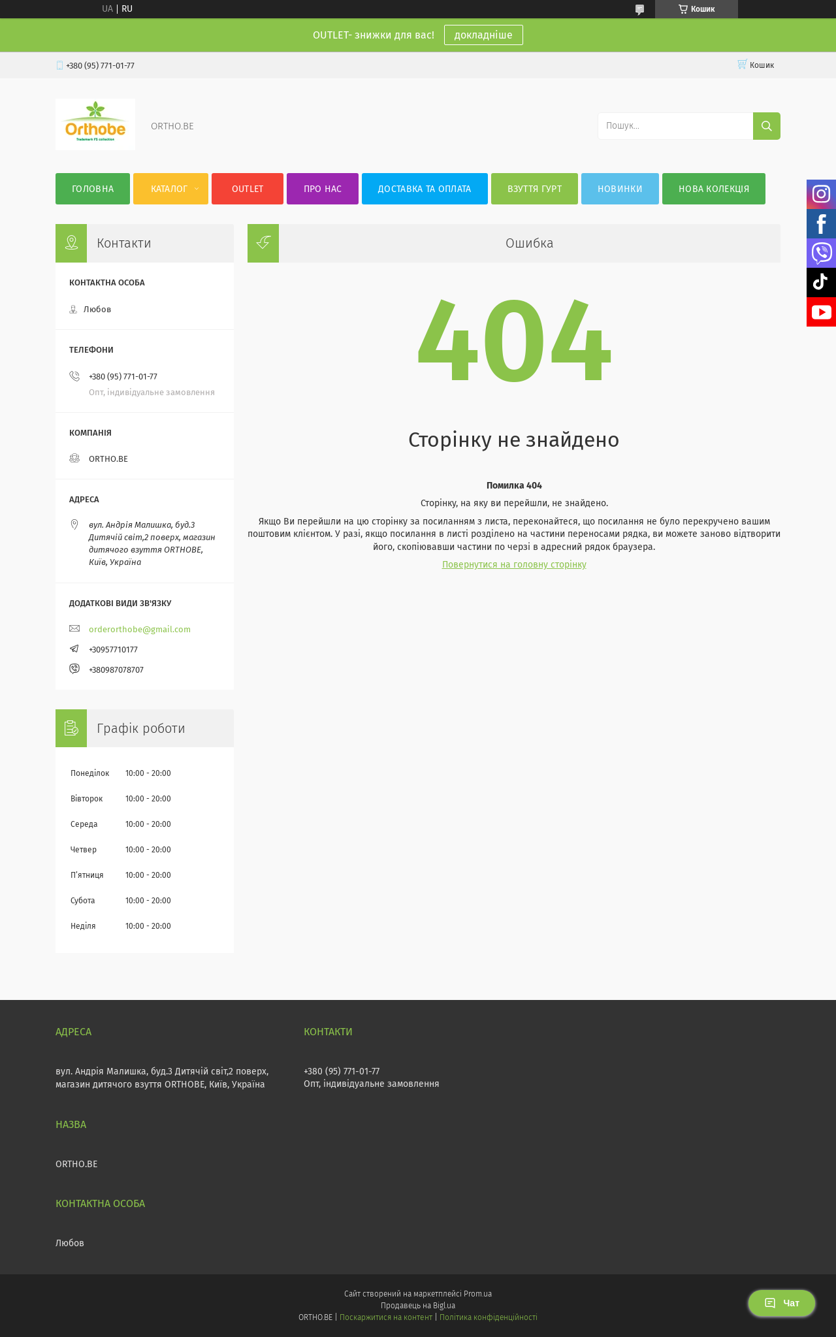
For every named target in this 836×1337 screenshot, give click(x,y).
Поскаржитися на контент (386, 1317)
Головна (93, 189)
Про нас (323, 189)
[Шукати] (766, 126)
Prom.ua (478, 1293)
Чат (781, 1303)
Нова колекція (714, 189)
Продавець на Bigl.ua (418, 1305)
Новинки (620, 189)
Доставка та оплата (424, 189)
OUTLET (248, 189)
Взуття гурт (534, 189)
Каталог (169, 189)
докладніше (484, 35)
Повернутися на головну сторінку (514, 564)
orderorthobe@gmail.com (140, 629)
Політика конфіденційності (489, 1317)
